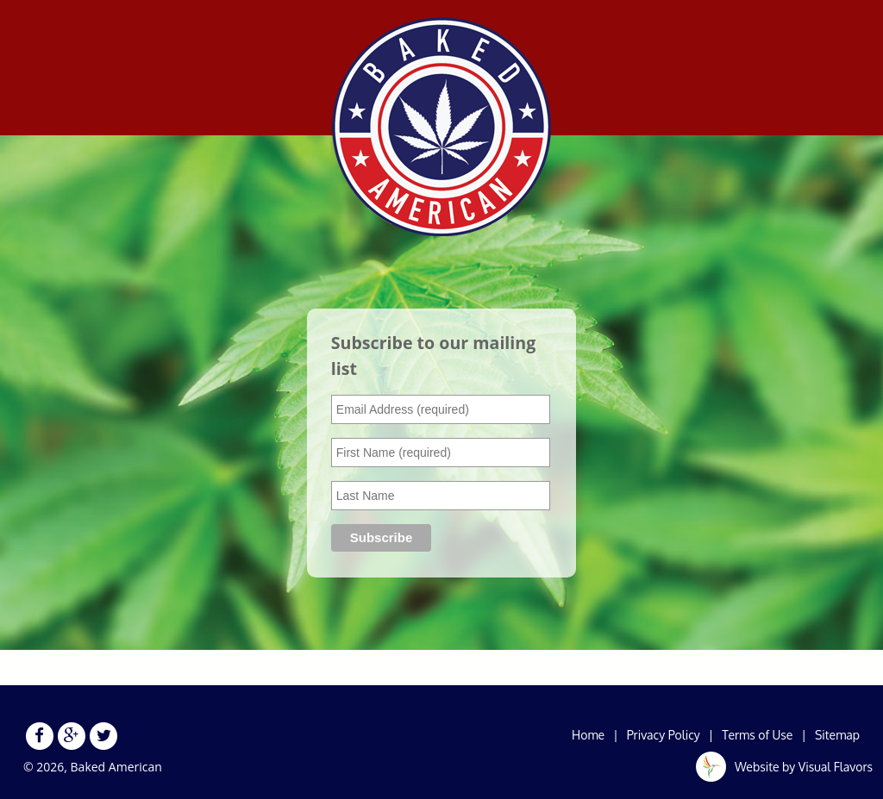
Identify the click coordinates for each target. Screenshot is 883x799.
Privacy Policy (663, 734)
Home (588, 734)
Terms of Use (757, 734)
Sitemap (837, 734)
